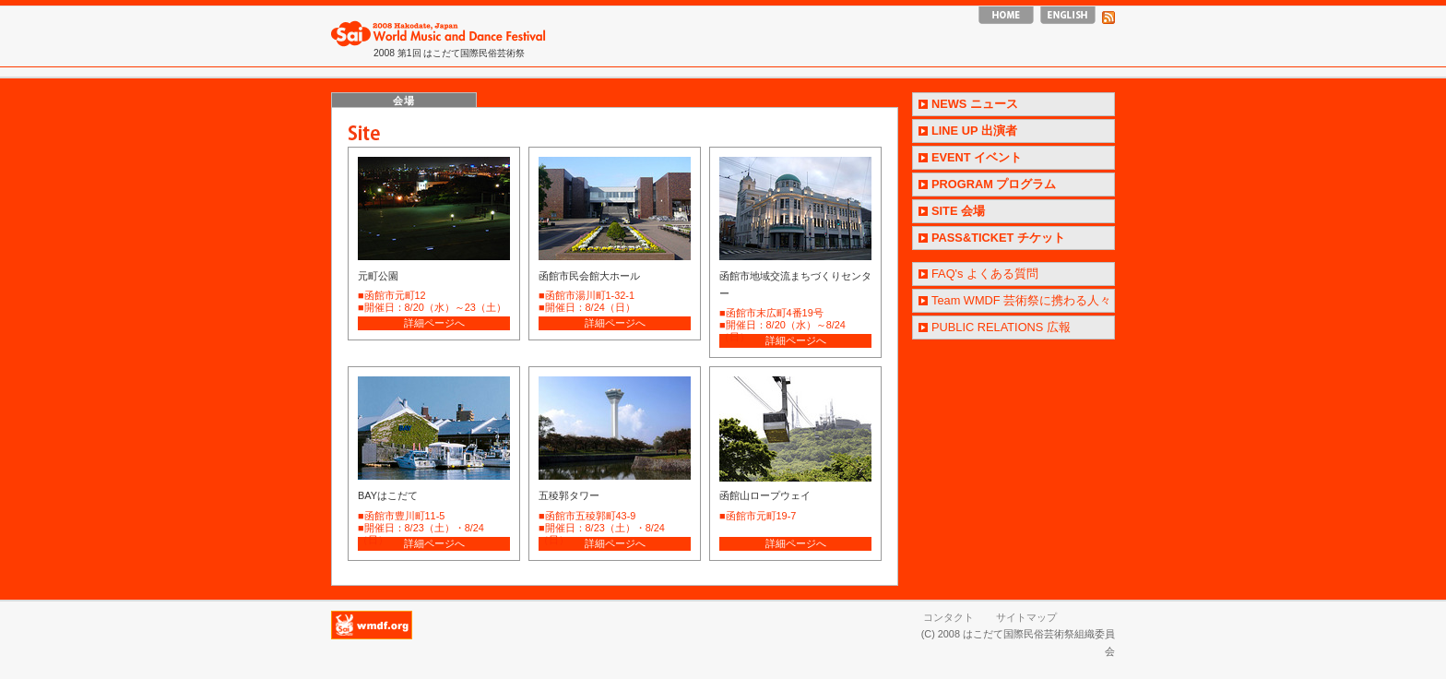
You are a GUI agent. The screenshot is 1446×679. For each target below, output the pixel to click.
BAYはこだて (388, 495)
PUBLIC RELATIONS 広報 (1001, 327)
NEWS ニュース (974, 104)
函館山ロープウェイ (765, 495)
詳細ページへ (434, 322)
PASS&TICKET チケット (998, 237)
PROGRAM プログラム (993, 184)
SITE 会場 (958, 211)
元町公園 (378, 275)
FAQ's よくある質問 (984, 273)
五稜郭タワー (569, 495)
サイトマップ (1026, 617)
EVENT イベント (976, 157)
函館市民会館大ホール (589, 275)
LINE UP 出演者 (974, 130)
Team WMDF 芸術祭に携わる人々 (1021, 300)
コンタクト (948, 617)
